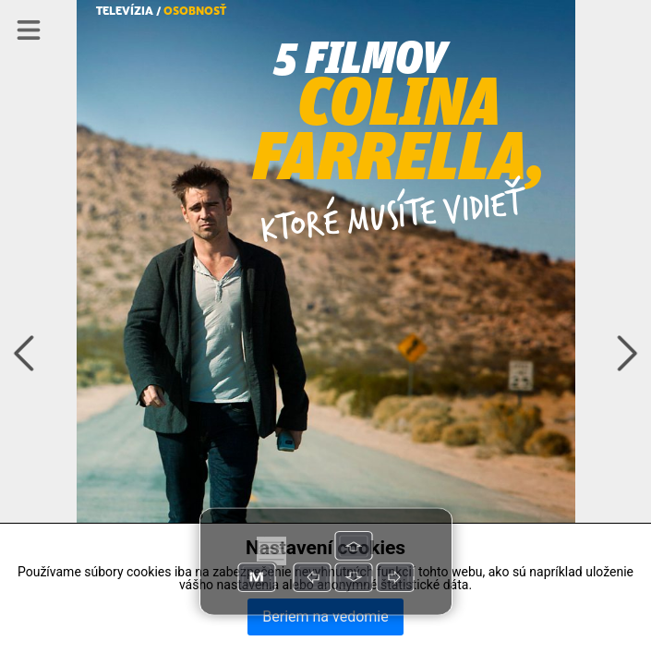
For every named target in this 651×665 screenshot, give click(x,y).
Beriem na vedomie (325, 616)
